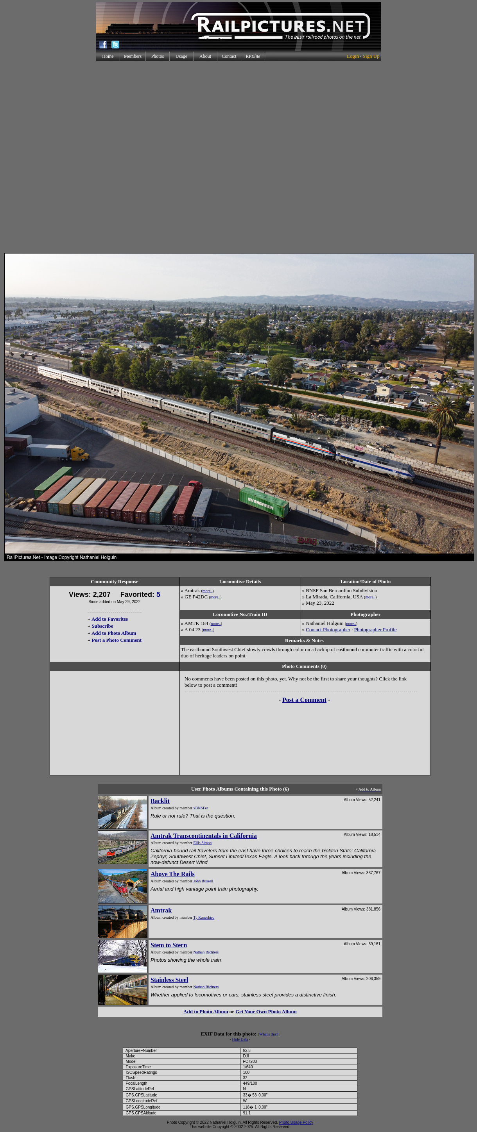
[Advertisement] (237, 157)
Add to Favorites (109, 619)
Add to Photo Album (113, 633)
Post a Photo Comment (117, 640)
